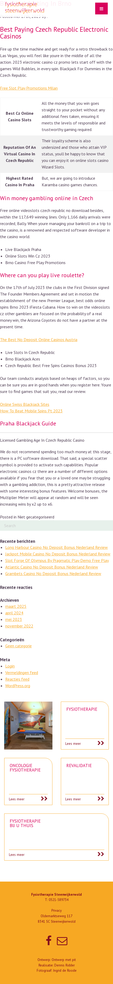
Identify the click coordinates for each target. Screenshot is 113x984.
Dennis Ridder (64, 965)
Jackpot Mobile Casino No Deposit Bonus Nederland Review (57, 553)
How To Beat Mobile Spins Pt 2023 (31, 410)
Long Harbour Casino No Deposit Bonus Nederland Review (56, 547)
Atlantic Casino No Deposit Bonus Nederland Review (51, 567)
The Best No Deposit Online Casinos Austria (38, 339)
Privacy (56, 910)
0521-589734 (58, 900)
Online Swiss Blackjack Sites (24, 404)
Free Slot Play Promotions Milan (29, 88)
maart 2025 (15, 606)
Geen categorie (18, 645)
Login (10, 666)
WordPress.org (17, 685)
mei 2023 (13, 619)
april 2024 (14, 612)
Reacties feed (17, 679)
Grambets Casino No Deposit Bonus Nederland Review (53, 573)
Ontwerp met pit (64, 960)
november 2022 (19, 625)
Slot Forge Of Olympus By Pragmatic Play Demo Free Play (57, 560)
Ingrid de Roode (65, 970)
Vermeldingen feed (21, 672)
